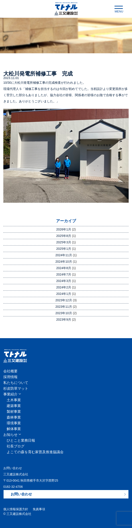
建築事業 (14, 406)
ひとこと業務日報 (21, 440)
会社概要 (10, 371)
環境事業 (14, 423)
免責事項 (39, 509)
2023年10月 (63, 313)
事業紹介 (10, 394)
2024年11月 (63, 255)
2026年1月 (63, 229)
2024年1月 (63, 294)
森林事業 (14, 417)
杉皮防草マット (15, 388)
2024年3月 (63, 281)
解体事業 (14, 429)
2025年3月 (63, 242)
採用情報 (10, 377)
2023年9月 (63, 319)
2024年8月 (63, 268)
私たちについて (15, 383)
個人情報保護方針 (15, 509)
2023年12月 (63, 300)
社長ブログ (15, 446)
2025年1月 (63, 248)
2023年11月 (63, 306)
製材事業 (14, 411)
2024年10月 (63, 261)
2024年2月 (63, 287)
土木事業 (14, 400)
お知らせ (10, 435)
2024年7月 (63, 274)
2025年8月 (63, 236)
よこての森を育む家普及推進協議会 (35, 452)
